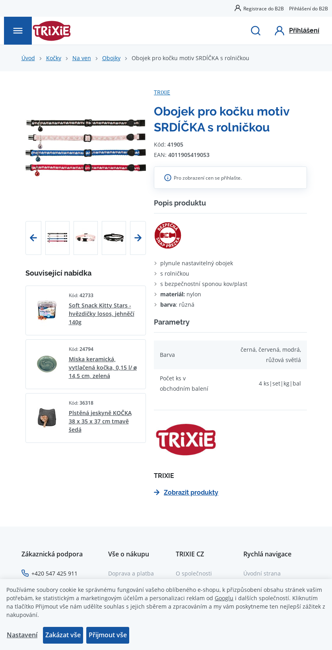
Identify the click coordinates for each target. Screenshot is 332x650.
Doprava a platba (131, 573)
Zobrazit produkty (186, 492)
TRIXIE (162, 92)
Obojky (111, 58)
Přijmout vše (108, 634)
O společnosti (194, 573)
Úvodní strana (262, 573)
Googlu (224, 598)
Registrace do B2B (263, 8)
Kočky (53, 58)
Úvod (28, 58)
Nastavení (22, 634)
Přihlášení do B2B (308, 8)
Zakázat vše (63, 634)
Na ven (81, 58)
